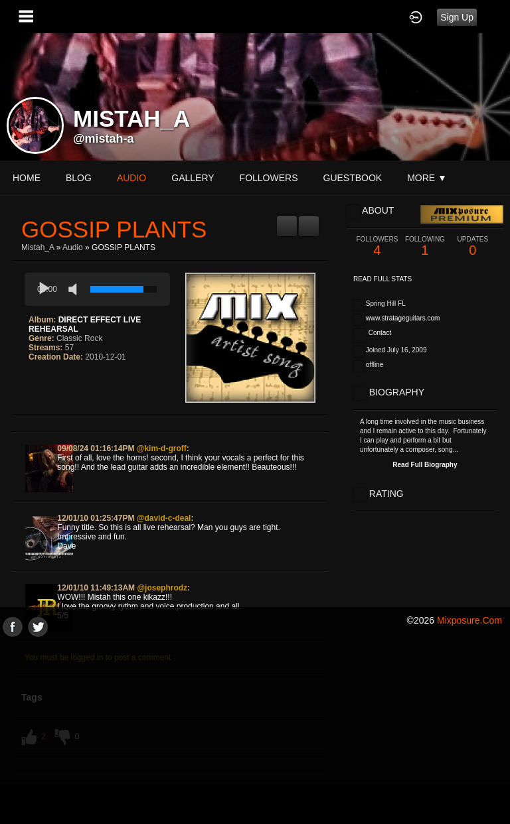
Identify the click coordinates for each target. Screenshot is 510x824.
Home (27, 177)
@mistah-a (103, 138)
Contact (380, 332)
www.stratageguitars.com (403, 318)
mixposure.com (469, 620)
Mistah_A (37, 247)
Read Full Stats (382, 279)
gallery (192, 177)
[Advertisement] (255, 730)
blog (79, 177)
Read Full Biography (424, 464)
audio (131, 177)
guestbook (352, 177)
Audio (72, 247)
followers (269, 177)
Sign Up (456, 17)
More (427, 177)
